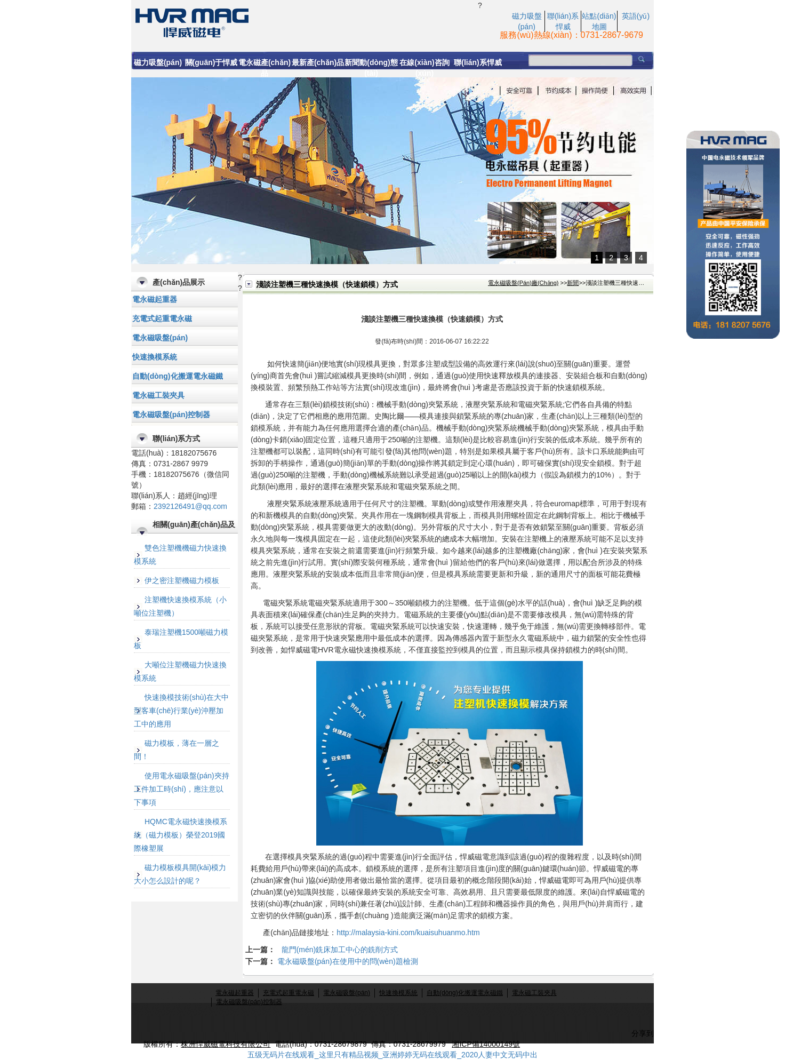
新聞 (573, 283)
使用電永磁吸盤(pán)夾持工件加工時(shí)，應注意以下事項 (181, 789)
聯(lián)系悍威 (477, 62)
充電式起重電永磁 (162, 318)
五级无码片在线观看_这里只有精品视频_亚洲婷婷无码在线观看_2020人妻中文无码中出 (392, 1054)
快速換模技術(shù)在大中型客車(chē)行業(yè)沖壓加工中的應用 (181, 710)
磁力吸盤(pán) (158, 62)
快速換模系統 (154, 357)
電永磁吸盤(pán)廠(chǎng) (523, 283)
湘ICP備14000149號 (486, 1044)
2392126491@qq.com (190, 506)
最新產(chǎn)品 (318, 62)
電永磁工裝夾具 (158, 395)
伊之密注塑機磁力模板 (182, 580)
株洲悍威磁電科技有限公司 (225, 1044)
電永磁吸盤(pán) (160, 337)
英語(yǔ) (636, 16)
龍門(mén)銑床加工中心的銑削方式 (340, 949)
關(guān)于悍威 (211, 62)
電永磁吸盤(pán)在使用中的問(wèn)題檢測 (347, 961)
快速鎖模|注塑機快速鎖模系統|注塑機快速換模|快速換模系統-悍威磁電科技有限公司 (304, 22)
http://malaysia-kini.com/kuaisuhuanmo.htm (408, 932)
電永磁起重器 (154, 299)
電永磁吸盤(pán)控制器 (171, 414)
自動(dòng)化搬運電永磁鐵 (177, 376)
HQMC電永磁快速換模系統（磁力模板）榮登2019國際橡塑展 (180, 834)
